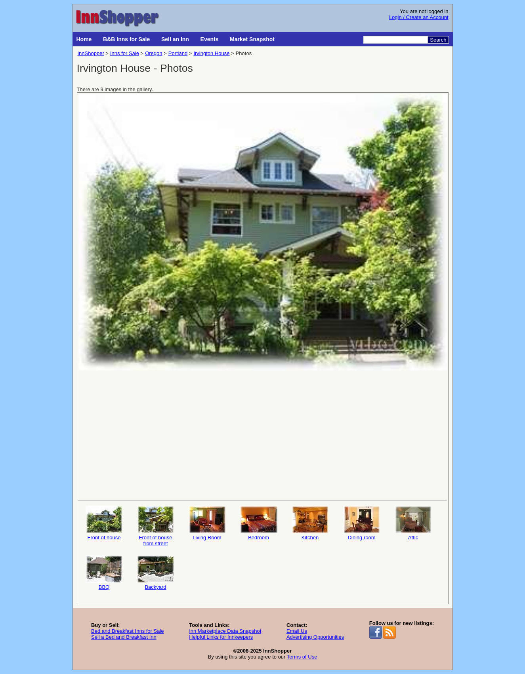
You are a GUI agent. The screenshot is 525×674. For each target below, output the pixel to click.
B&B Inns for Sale (126, 39)
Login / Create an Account (419, 17)
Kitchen (310, 523)
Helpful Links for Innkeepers (221, 637)
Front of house (104, 523)
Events (209, 39)
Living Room (207, 523)
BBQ (104, 572)
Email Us (296, 631)
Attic (413, 523)
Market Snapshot (252, 39)
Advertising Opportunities (315, 637)
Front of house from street (156, 526)
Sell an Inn (175, 39)
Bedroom (259, 523)
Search (438, 40)
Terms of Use (302, 657)
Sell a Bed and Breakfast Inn (124, 637)
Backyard (156, 572)
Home (84, 39)
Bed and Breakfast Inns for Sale (127, 631)
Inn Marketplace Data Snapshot (225, 631)
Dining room (362, 523)
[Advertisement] (262, 434)
